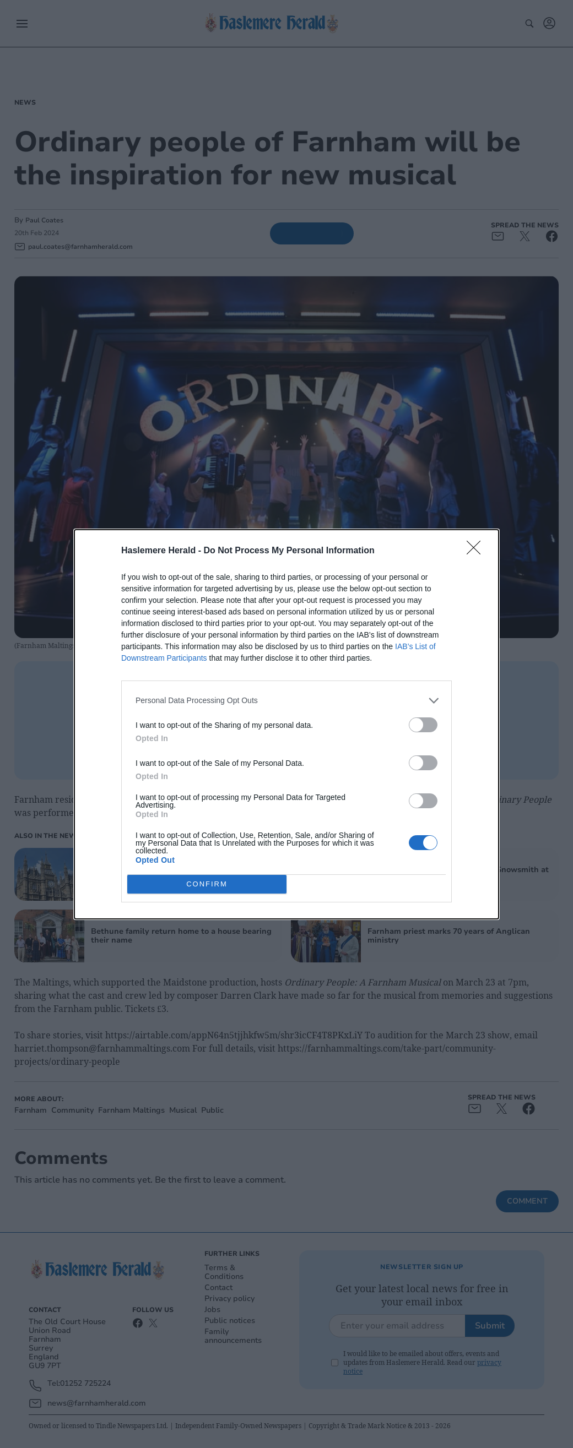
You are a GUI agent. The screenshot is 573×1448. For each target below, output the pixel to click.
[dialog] (286, 724)
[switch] (423, 724)
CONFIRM (207, 883)
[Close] (477, 551)
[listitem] (286, 700)
